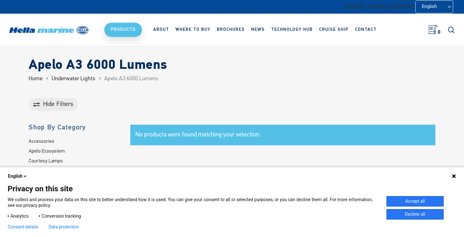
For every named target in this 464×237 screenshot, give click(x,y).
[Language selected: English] (434, 6)
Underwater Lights (73, 79)
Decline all (415, 214)
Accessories (41, 141)
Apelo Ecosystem (47, 151)
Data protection (64, 226)
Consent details (23, 226)
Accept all (415, 201)
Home (36, 79)
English (18, 176)
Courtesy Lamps (46, 161)
